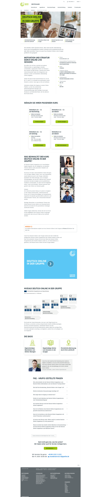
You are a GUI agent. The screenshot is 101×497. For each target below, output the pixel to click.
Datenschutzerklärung (43, 468)
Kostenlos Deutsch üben (25, 477)
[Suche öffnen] (64, 2)
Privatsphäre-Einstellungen (52, 468)
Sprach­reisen (23, 476)
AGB (22, 480)
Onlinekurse (23, 475)
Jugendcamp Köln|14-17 (39, 478)
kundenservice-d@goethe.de (59, 456)
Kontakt (23, 479)
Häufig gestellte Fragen (53, 477)
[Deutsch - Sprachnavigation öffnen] (79, 1)
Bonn (65, 484)
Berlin (66, 483)
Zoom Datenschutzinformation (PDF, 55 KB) (43, 435)
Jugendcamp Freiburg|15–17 (40, 479)
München (66, 491)
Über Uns (45, 469)
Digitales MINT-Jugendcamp (40, 481)
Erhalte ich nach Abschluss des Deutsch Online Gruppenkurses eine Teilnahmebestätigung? (48, 399)
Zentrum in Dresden (68, 475)
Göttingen (66, 488)
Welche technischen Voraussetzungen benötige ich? (46, 391)
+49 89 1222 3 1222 (54, 454)
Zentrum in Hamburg (68, 476)
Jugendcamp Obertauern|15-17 (40, 475)
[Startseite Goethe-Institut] (24, 4)
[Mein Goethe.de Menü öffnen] (71, 1)
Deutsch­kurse (34, 7)
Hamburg (66, 489)
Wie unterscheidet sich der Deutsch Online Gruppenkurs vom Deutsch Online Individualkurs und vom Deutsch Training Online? (49, 382)
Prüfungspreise (52, 476)
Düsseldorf (66, 486)
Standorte (70, 7)
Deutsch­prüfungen (51, 7)
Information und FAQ (39, 482)
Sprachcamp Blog (38, 483)
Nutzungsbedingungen (39, 469)
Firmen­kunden (77, 7)
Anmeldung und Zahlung (51, 469)
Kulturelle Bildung (61, 7)
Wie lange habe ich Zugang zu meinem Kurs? (44, 394)
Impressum (37, 468)
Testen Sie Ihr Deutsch (53, 478)
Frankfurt (66, 487)
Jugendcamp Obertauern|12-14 (40, 476)
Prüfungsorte (52, 475)
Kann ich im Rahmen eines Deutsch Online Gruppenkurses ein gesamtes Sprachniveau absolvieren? (48, 409)
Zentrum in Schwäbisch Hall (69, 477)
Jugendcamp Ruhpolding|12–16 (40, 480)
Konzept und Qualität (25, 478)
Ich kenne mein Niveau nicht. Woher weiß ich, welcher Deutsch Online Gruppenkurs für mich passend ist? (48, 420)
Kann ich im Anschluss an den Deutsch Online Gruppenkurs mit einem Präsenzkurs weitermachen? (48, 415)
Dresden (66, 485)
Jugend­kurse (42, 7)
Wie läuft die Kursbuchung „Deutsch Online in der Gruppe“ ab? (48, 387)
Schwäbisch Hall (67, 492)
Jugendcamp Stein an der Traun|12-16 (41, 477)
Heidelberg (66, 490)
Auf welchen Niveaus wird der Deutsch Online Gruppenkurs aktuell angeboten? (48, 404)
